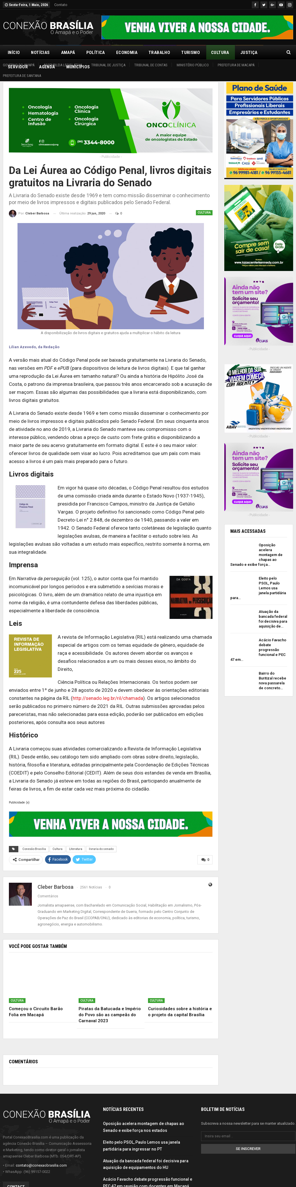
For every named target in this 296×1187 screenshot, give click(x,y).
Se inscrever (248, 1148)
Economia (126, 52)
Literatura (75, 849)
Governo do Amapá (18, 65)
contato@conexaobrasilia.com (41, 1165)
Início (14, 52)
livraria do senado (101, 849)
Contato (60, 5)
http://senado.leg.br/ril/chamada (108, 698)
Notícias (40, 52)
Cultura (220, 52)
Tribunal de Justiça (108, 65)
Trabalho (159, 52)
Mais (245, 52)
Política (95, 52)
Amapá (68, 52)
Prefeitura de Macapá (236, 65)
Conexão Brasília (34, 849)
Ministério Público (193, 65)
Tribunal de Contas (151, 65)
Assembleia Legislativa (62, 65)
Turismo (190, 52)
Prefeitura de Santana (22, 75)
